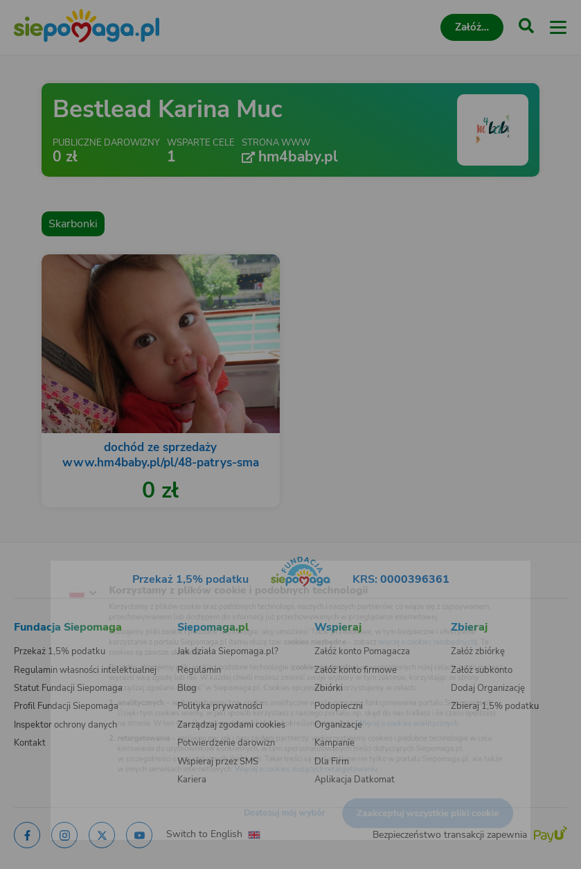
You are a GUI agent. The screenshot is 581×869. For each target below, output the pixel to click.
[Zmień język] (38, 570)
